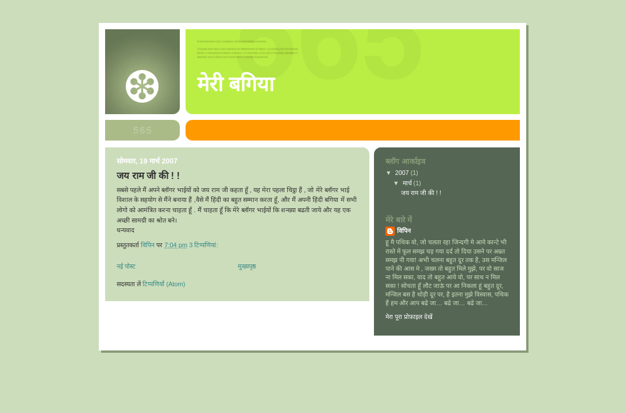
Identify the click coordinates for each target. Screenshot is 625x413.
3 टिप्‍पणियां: (204, 244)
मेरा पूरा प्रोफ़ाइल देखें (409, 316)
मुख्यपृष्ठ (247, 266)
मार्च (408, 183)
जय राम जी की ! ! (148, 175)
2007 (403, 172)
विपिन (404, 230)
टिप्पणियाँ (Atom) (163, 283)
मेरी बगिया (235, 84)
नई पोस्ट (126, 266)
